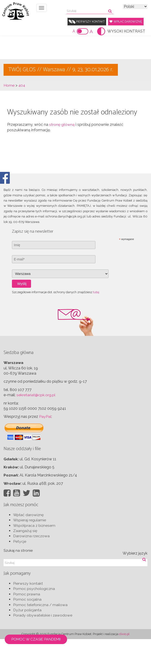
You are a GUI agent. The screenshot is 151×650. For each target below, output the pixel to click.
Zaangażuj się (25, 541)
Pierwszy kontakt (91, 21)
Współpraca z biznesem (34, 536)
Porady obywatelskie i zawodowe (43, 626)
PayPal (45, 427)
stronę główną (62, 135)
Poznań (11, 486)
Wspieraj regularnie (29, 531)
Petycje (19, 552)
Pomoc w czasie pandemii (38, 639)
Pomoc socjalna (27, 610)
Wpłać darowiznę (88, 32)
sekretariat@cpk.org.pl (35, 405)
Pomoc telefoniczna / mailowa (40, 615)
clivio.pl (124, 645)
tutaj (96, 303)
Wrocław (12, 494)
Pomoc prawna (26, 605)
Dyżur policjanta (27, 621)
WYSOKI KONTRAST (126, 42)
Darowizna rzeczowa (31, 547)
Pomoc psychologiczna (34, 600)
